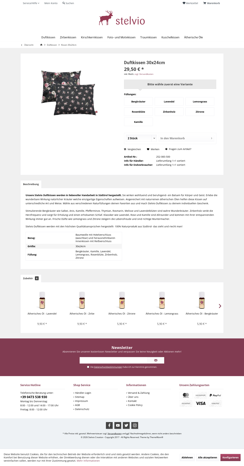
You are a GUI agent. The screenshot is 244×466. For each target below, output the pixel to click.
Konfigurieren (230, 457)
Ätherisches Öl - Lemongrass (162, 313)
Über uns (133, 396)
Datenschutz (82, 409)
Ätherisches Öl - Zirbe (82, 313)
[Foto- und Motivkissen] (121, 37)
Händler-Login (83, 392)
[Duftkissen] (48, 37)
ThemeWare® (156, 437)
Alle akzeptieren (207, 457)
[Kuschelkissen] (170, 37)
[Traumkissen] (148, 37)
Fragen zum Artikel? (178, 149)
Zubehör (31, 278)
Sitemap (79, 396)
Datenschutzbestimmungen (108, 366)
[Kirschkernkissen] (92, 37)
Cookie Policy (135, 405)
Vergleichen (132, 149)
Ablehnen (187, 457)
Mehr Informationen (88, 460)
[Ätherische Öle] (193, 37)
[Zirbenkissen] (68, 37)
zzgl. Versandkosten (144, 74)
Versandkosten (115, 433)
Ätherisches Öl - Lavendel (42, 313)
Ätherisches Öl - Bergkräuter (202, 313)
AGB (77, 405)
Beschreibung (31, 184)
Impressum (81, 401)
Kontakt (132, 401)
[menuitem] (212, 3)
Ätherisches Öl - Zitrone (121, 313)
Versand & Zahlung (139, 392)
